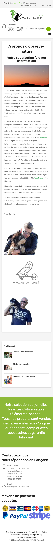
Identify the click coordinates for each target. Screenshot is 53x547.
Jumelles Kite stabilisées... (23, 352)
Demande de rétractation (38, 532)
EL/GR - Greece (45, 6)
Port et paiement (35, 535)
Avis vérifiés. (19, 2)
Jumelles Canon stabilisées (24, 376)
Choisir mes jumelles (21, 364)
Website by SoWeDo (22, 540)
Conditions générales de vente (16, 532)
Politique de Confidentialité (26, 537)
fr (35, 6)
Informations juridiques (19, 535)
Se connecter (26, 6)
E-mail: (18, 485)
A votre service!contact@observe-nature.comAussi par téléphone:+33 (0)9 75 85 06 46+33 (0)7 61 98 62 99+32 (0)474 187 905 (18, 472)
